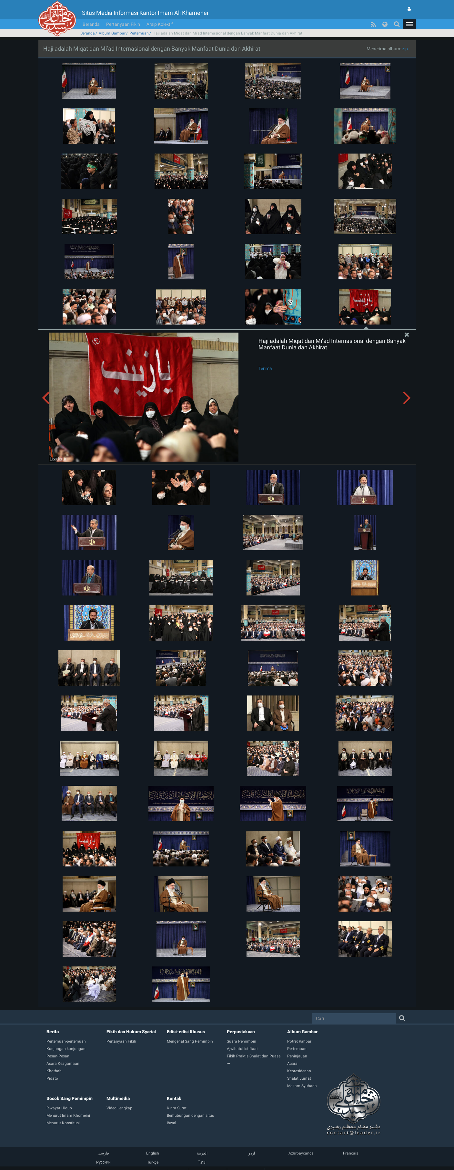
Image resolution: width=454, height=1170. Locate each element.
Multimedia (118, 1098)
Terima (265, 368)
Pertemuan (139, 33)
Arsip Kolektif (159, 24)
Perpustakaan (241, 1031)
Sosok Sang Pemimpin (69, 1098)
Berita (52, 1031)
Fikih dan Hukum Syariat (131, 1031)
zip (405, 48)
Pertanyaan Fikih (123, 24)
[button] (409, 24)
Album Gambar (112, 33)
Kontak (174, 1098)
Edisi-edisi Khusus (186, 1031)
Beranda (91, 24)
